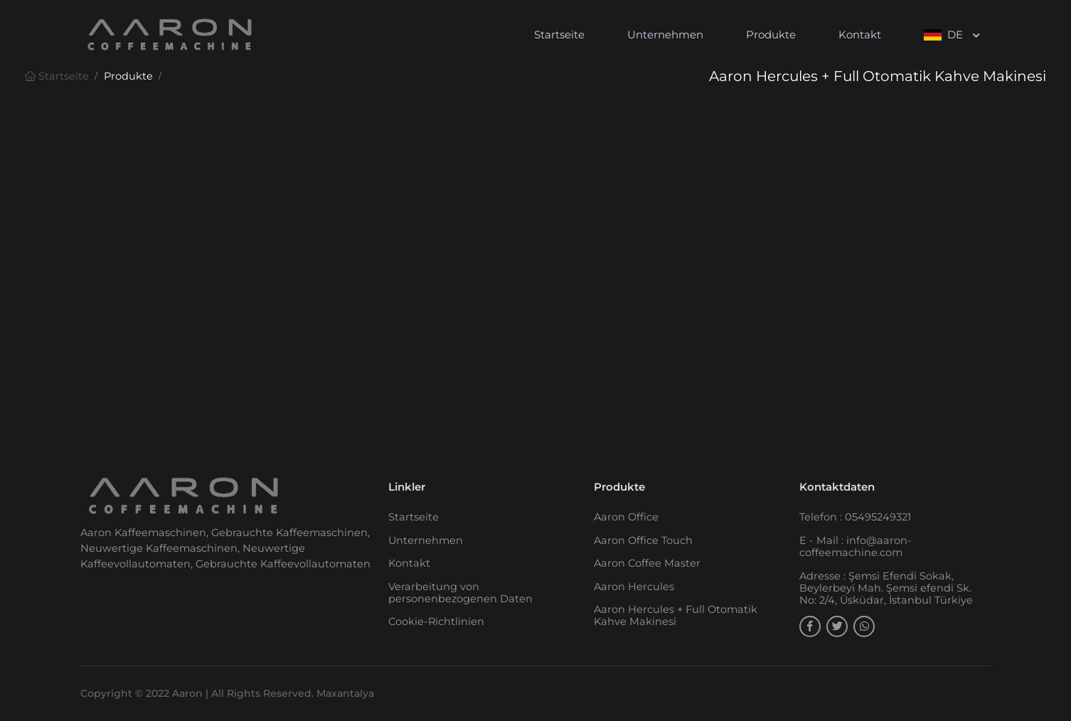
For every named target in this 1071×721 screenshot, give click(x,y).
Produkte (771, 34)
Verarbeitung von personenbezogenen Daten (460, 592)
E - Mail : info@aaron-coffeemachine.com (855, 546)
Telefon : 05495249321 (855, 517)
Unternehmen (665, 34)
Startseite (559, 34)
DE (945, 34)
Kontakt (859, 34)
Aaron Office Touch (643, 540)
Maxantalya (345, 693)
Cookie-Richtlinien (436, 621)
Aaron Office (626, 517)
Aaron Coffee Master (647, 563)
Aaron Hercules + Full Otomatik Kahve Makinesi (675, 615)
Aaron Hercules (634, 586)
